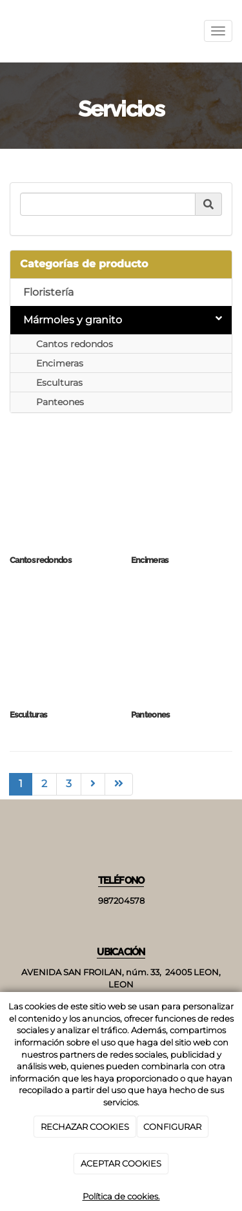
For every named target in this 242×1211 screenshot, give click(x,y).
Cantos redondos (74, 344)
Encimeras (59, 363)
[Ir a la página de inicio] (6, 31)
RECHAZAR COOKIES (85, 1126)
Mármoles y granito (122, 319)
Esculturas (59, 382)
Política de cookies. (121, 1196)
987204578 (121, 901)
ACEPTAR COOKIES (121, 1163)
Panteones (60, 402)
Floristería (48, 292)
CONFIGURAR (172, 1126)
